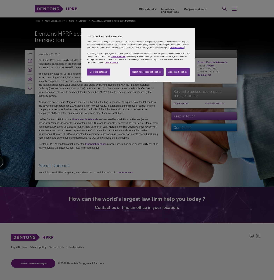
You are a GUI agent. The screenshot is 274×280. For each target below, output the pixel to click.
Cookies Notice (177, 47)
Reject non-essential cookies (147, 72)
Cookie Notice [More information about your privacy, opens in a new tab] (111, 62)
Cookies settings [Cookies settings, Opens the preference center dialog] (98, 72)
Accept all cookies (178, 72)
